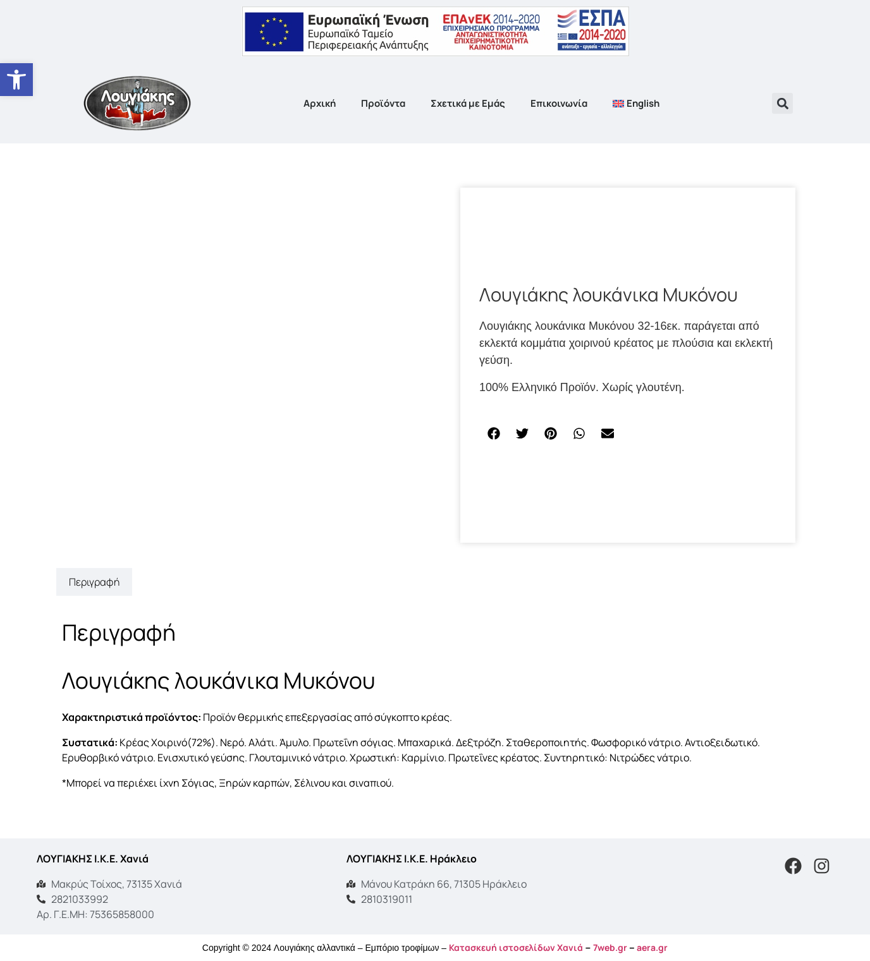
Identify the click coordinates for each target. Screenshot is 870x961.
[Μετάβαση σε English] (636, 104)
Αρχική (319, 103)
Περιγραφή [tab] (94, 582)
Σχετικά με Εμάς (468, 103)
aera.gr (652, 947)
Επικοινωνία (558, 103)
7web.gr (610, 947)
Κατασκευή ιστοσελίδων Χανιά (516, 947)
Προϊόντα (383, 103)
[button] (782, 103)
